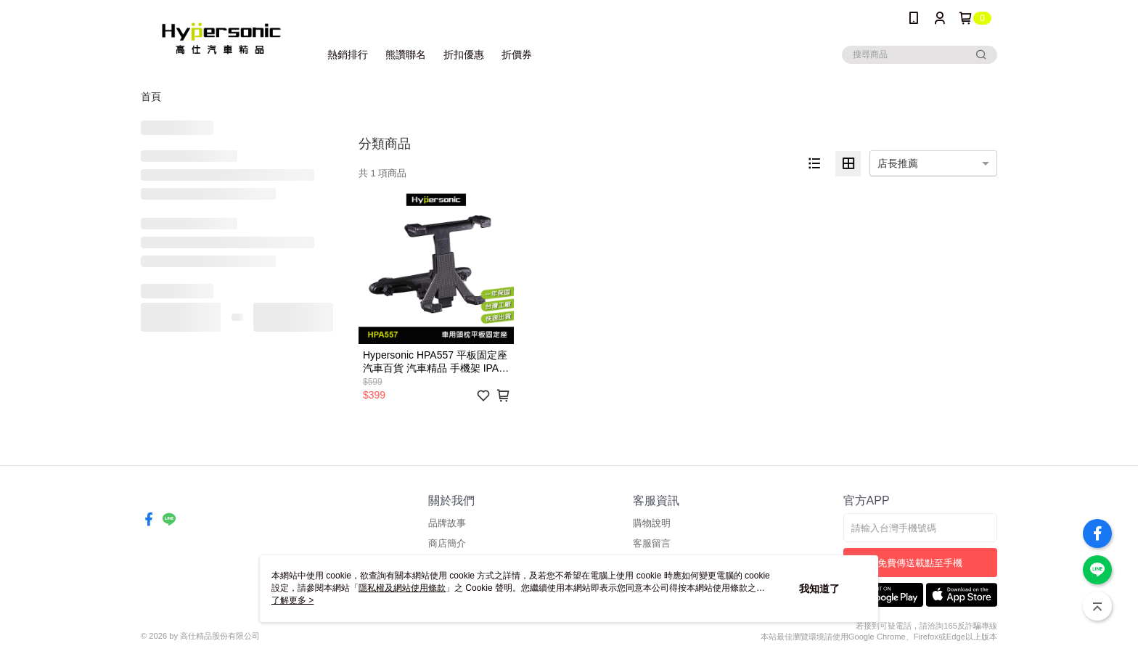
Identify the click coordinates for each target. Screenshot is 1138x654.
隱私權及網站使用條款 (402, 588)
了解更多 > (292, 600)
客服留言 (652, 543)
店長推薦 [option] (897, 163)
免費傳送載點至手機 (919, 562)
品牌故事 (447, 523)
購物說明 (652, 523)
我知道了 (819, 588)
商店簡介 (447, 543)
